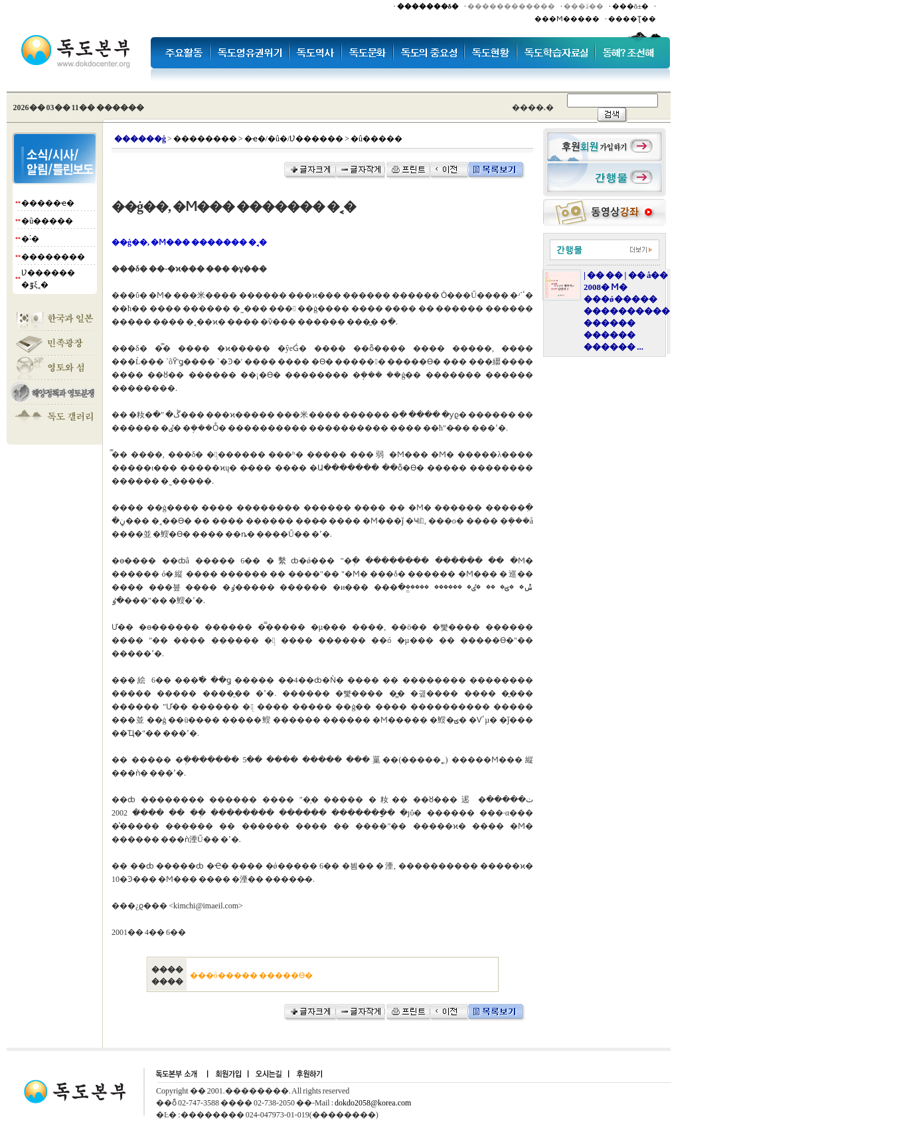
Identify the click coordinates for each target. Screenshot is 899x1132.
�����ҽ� (47, 203)
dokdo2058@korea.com (373, 1102)
